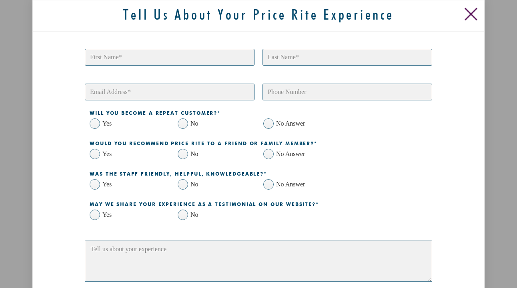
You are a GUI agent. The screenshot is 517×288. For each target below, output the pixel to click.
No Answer (290, 123)
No (194, 123)
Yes (107, 123)
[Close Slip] (473, 12)
